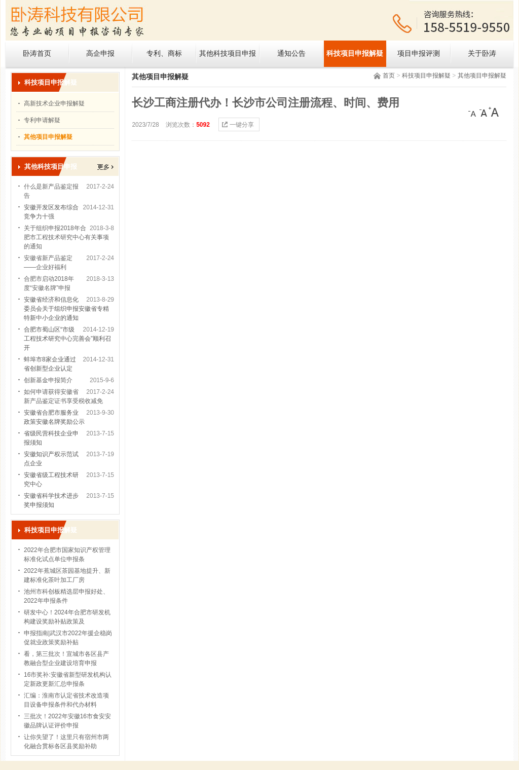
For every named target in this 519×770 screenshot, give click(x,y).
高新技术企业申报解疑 (54, 103)
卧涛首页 (37, 53)
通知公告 (291, 53)
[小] (473, 112)
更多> (105, 167)
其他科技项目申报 (227, 53)
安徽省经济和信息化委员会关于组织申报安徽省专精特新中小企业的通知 (66, 308)
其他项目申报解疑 (482, 75)
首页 (389, 75)
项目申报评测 (418, 53)
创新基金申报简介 (48, 380)
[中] (483, 112)
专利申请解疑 (42, 120)
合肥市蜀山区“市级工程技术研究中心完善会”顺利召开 (67, 338)
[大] (494, 112)
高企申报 (100, 53)
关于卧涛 (482, 53)
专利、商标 (164, 53)
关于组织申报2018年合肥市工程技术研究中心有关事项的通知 (66, 237)
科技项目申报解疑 (354, 53)
